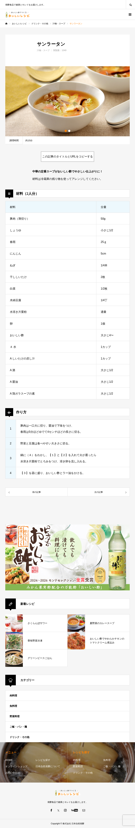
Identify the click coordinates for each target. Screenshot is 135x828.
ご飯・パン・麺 (18, 726)
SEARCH (130, 4)
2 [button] (69, 131)
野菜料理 (15, 716)
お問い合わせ (12, 772)
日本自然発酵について (48, 766)
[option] (67, 101)
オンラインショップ (16, 766)
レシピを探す (43, 760)
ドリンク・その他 (19, 737)
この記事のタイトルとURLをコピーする (67, 156)
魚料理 (13, 706)
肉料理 (13, 695)
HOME (9, 760)
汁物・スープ (43, 50)
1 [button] (66, 131)
